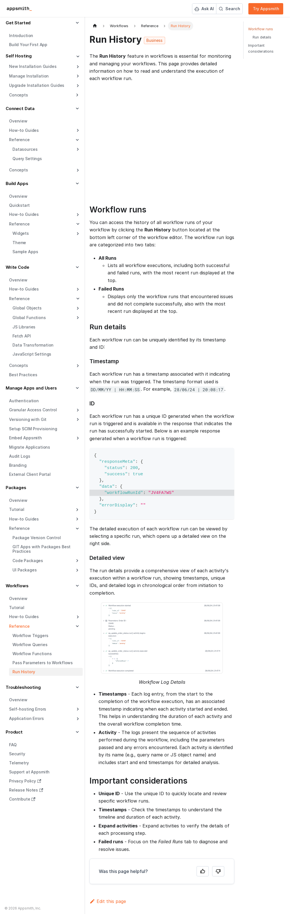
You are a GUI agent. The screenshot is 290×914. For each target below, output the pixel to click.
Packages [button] (16, 487)
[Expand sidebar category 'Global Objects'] (77, 308)
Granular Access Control (33, 409)
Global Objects (27, 308)
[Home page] (94, 25)
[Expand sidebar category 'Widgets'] (77, 233)
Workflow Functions (32, 653)
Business (154, 40)
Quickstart (19, 205)
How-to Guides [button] (24, 519)
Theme (19, 242)
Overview (18, 121)
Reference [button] (19, 139)
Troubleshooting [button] (23, 687)
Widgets (20, 233)
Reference (19, 223)
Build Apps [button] (17, 183)
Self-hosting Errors (27, 709)
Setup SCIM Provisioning (33, 428)
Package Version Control (36, 537)
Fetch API (21, 336)
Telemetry (19, 762)
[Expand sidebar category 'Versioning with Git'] (77, 419)
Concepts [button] (18, 95)
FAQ (13, 744)
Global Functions (29, 317)
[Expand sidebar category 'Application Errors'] (77, 719)
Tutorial (16, 607)
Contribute (22, 799)
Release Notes (26, 790)
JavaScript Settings (31, 354)
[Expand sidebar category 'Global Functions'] (77, 317)
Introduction (21, 35)
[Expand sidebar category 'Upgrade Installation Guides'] (77, 85)
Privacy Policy (25, 780)
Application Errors (26, 718)
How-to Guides (24, 130)
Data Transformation (33, 345)
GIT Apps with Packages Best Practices (41, 549)
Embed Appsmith (25, 437)
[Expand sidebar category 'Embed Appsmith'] (77, 438)
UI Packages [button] (24, 569)
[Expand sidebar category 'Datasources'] (77, 149)
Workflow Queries (30, 644)
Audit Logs (19, 456)
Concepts (18, 169)
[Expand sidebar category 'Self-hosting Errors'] (77, 709)
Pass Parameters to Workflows (42, 662)
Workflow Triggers (30, 635)
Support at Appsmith (29, 771)
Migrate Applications (29, 447)
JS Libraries (23, 326)
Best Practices (23, 374)
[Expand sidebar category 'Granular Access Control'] (77, 410)
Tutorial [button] (16, 509)
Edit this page (107, 901)
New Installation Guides (33, 66)
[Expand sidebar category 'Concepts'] (77, 170)
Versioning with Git (27, 419)
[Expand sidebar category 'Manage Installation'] (77, 76)
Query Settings (27, 158)
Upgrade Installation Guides (36, 85)
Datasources (24, 149)
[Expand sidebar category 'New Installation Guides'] (77, 67)
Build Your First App (28, 44)
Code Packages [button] (27, 560)
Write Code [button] (17, 267)
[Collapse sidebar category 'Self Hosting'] (77, 56)
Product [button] (14, 732)
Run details (262, 37)
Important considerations (261, 48)
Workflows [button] (17, 585)
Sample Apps (25, 251)
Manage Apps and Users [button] (31, 388)
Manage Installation (29, 76)
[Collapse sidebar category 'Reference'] (77, 224)
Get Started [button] (18, 22)
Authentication (24, 400)
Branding (18, 465)
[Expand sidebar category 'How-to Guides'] (77, 130)
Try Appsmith (266, 8)
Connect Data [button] (20, 108)
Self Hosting (19, 56)
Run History (23, 671)
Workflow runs (260, 29)
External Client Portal (30, 474)
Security (17, 753)
